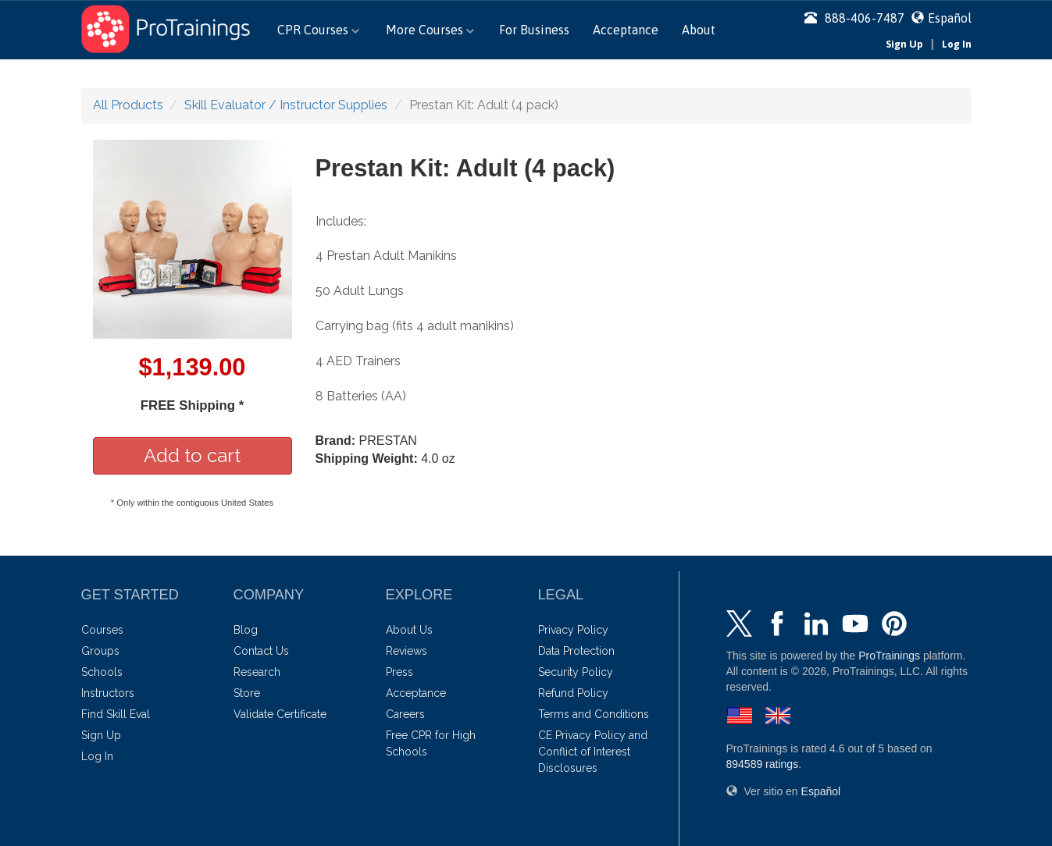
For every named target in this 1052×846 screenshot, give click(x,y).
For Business (534, 30)
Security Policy (575, 672)
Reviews (406, 651)
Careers (405, 714)
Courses (102, 630)
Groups (100, 651)
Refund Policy (573, 693)
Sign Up (904, 44)
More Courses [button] (430, 30)
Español (950, 18)
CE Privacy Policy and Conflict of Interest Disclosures (592, 751)
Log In (957, 44)
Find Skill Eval (115, 714)
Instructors (107, 693)
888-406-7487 (854, 18)
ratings (762, 764)
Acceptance (625, 30)
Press (399, 672)
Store (247, 693)
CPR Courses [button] (318, 30)
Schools (102, 672)
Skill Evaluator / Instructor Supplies (285, 105)
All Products (128, 105)
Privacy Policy (573, 630)
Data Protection (576, 651)
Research (257, 672)
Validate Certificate (280, 714)
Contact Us (261, 651)
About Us (409, 630)
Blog (246, 630)
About (698, 30)
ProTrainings (889, 655)
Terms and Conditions (593, 714)
